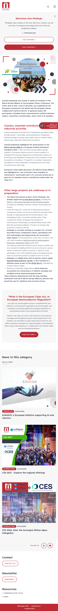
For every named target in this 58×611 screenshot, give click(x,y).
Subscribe (10, 579)
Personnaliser (29, 33)
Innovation (8, 411)
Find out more (29, 334)
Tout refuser (29, 39)
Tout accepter (29, 47)
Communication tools (13, 593)
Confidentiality (29, 608)
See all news (7, 362)
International (9, 469)
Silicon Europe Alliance (13, 147)
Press (6, 597)
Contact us (10, 563)
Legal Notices (36, 606)
